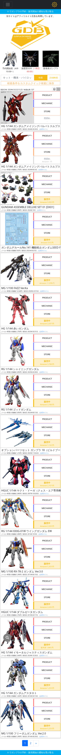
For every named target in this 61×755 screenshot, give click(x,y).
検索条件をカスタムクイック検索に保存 (30, 83)
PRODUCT (47, 95)
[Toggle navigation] (7, 4)
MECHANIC (47, 103)
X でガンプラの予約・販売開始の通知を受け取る (30, 11)
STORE (47, 111)
